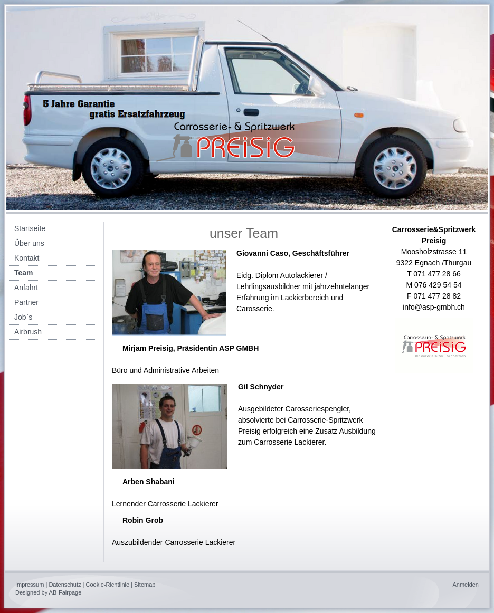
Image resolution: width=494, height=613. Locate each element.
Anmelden (465, 584)
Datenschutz (65, 584)
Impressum (29, 584)
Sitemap (144, 584)
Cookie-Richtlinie (108, 584)
